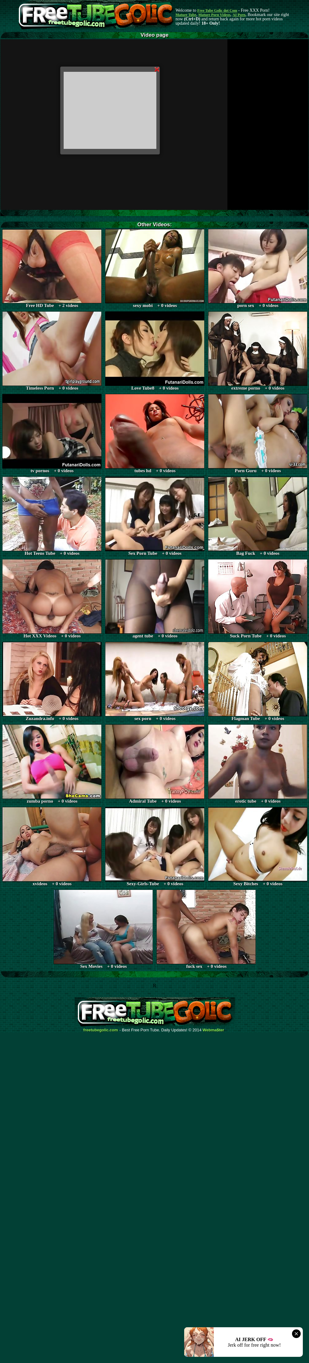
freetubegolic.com (100, 1030)
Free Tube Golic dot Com (217, 10)
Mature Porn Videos (214, 15)
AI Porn (239, 15)
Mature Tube (186, 15)
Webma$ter (213, 1030)
